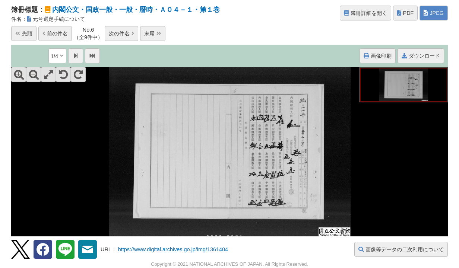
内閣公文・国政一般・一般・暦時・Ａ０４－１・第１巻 (136, 9)
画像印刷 (378, 56)
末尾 (152, 33)
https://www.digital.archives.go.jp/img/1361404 (173, 249)
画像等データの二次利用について (401, 249)
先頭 (23, 33)
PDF (405, 13)
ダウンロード (421, 56)
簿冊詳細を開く (365, 13)
